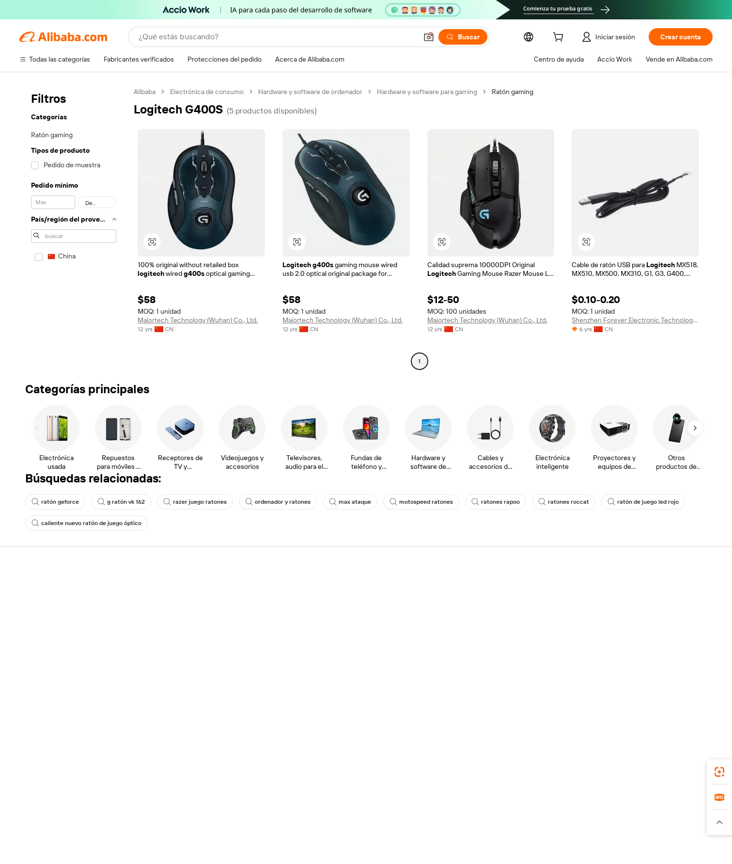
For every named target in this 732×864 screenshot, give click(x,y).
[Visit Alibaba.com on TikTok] (691, 705)
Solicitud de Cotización (339, 609)
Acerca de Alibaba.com (59, 571)
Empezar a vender (615, 609)
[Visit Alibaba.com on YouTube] (671, 705)
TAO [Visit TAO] (441, 820)
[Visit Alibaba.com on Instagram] (652, 705)
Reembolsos (465, 646)
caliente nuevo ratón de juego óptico (86, 523)
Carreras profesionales (56, 646)
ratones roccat (563, 502)
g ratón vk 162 (121, 502)
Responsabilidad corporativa (65, 628)
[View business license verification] (453, 849)
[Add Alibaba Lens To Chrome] (161, 776)
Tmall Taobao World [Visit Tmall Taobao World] (318, 820)
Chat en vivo (465, 609)
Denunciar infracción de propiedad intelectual (499, 669)
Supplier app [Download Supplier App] (426, 777)
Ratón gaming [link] (512, 92)
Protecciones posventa (199, 646)
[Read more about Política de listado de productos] (206, 834)
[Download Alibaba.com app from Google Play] (677, 776)
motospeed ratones (421, 502)
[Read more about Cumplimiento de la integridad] (566, 834)
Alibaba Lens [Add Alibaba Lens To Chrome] (68, 777)
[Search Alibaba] (277, 37)
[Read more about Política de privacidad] (415, 834)
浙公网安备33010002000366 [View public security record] (524, 849)
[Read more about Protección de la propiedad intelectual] (318, 834)
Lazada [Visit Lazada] (366, 820)
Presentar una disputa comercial (496, 628)
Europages (506, 820)
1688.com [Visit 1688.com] (266, 820)
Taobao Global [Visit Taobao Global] (406, 820)
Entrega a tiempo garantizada (207, 628)
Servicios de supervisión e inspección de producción (220, 669)
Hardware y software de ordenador (310, 92)
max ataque (350, 502)
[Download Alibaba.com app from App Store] (605, 776)
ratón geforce (55, 502)
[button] (429, 37)
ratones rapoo (495, 502)
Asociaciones (608, 665)
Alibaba (145, 92)
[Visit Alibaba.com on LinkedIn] (613, 705)
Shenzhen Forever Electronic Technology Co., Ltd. (635, 320)
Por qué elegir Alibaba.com (62, 591)
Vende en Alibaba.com (621, 591)
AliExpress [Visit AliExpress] (227, 820)
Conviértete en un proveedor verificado (647, 646)
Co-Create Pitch (47, 609)
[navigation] (73, 227)
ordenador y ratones (278, 502)
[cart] (560, 38)
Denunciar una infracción (485, 692)
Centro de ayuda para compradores (500, 591)
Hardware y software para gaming (427, 92)
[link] (719, 771)
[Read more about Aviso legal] (136, 834)
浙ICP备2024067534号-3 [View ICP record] (614, 849)
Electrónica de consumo (207, 92)
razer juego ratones (195, 502)
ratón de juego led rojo (643, 502)
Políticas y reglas (189, 692)
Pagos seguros (186, 591)
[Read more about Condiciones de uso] (484, 834)
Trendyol (469, 820)
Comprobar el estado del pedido (636, 628)
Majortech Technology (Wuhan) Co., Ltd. (198, 320)
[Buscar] (462, 37)
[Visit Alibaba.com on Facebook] (594, 705)
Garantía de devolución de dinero (213, 609)
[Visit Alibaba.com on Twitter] (633, 705)
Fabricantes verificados (340, 591)
